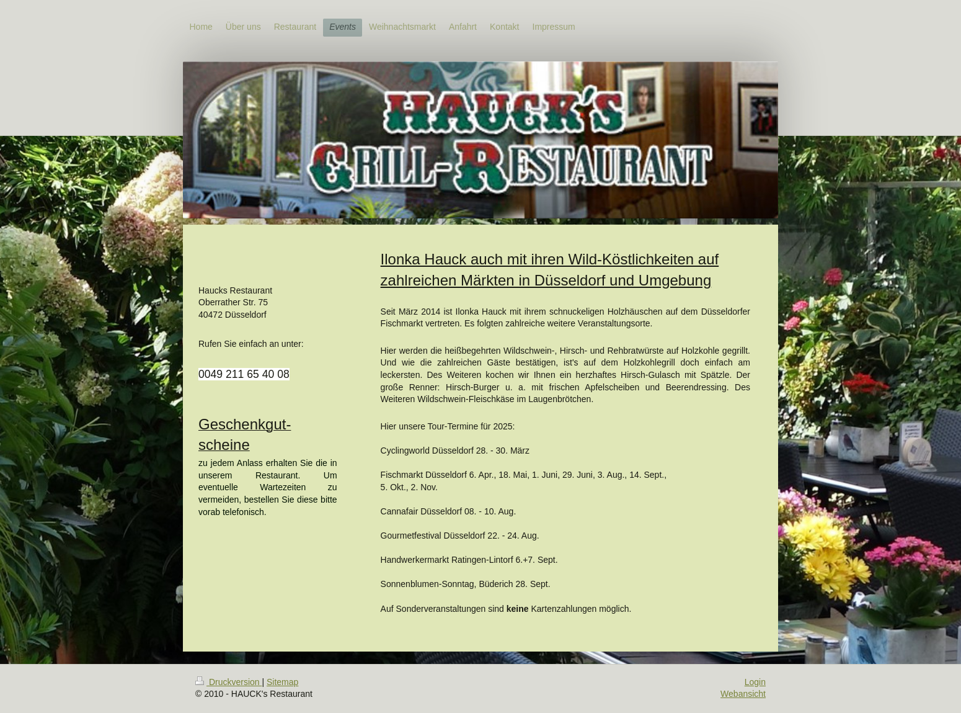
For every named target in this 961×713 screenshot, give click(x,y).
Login (755, 682)
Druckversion (228, 682)
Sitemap (282, 682)
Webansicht (743, 694)
